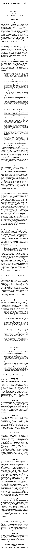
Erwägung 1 (14, 378)
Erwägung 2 (14, 400)
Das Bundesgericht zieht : (14, 374)
